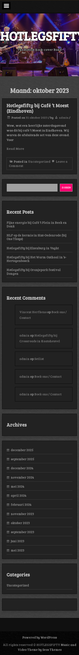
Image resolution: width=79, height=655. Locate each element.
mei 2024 (17, 486)
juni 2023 (17, 541)
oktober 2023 (20, 523)
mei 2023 (17, 550)
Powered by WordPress (39, 637)
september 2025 (22, 459)
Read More (15, 148)
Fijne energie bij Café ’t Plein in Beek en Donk (37, 224)
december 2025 (22, 450)
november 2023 (22, 514)
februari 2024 (21, 504)
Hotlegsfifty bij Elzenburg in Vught (33, 248)
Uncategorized (39, 161)
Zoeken (66, 187)
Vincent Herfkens (33, 312)
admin (63, 117)
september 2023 (22, 532)
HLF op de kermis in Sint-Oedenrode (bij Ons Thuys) (36, 237)
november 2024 (22, 477)
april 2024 (18, 495)
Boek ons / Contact (48, 376)
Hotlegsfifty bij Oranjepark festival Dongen (34, 271)
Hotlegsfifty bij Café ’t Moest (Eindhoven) (38, 108)
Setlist (39, 359)
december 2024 (22, 468)
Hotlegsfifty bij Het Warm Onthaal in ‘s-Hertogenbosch (36, 259)
